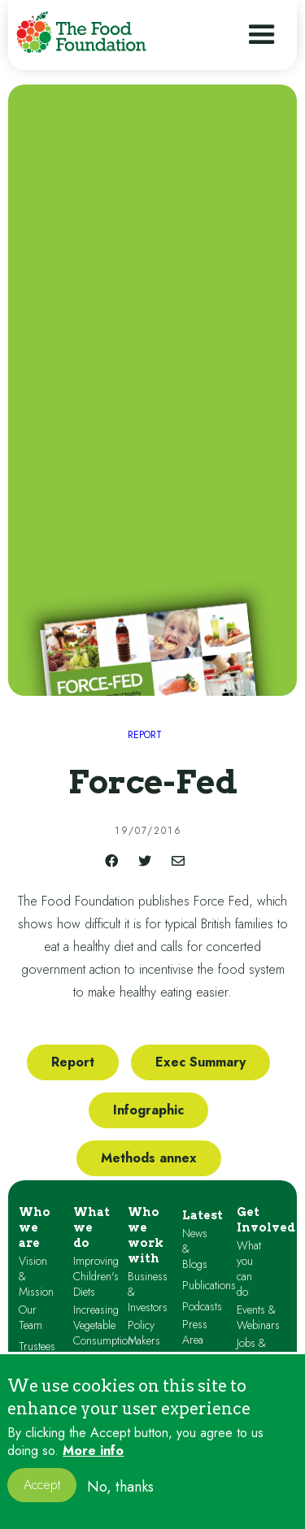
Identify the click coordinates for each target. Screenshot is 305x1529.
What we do (91, 1227)
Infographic (148, 1110)
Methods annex (149, 1158)
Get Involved (266, 1219)
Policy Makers (144, 1333)
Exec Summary (200, 1062)
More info (93, 1462)
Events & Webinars (258, 1317)
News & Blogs (194, 1249)
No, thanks (120, 1498)
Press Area (194, 1332)
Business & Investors (148, 1292)
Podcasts (202, 1306)
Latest (202, 1215)
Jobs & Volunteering (265, 1351)
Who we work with (145, 1235)
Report (72, 1062)
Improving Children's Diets (96, 1276)
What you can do (249, 1269)
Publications (209, 1285)
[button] (262, 35)
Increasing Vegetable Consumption (103, 1325)
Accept (42, 1497)
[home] (81, 32)
